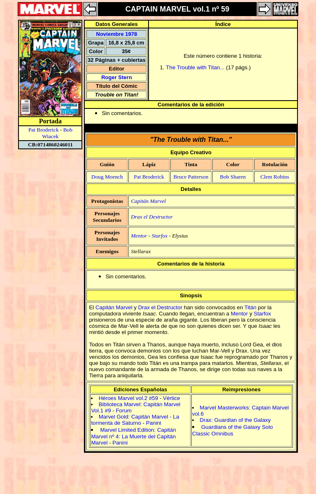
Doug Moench (107, 177)
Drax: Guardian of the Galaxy (235, 420)
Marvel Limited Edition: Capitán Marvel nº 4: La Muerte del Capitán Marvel (133, 436)
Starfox (160, 236)
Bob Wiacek (57, 133)
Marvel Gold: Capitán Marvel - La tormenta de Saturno (135, 420)
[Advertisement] (158, 480)
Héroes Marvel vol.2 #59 (128, 398)
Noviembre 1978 (116, 34)
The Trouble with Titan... (195, 67)
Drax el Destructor (151, 217)
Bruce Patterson (191, 177)
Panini (153, 423)
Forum (124, 410)
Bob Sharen (233, 177)
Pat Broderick (43, 130)
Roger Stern (116, 77)
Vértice (171, 398)
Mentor (139, 236)
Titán (250, 307)
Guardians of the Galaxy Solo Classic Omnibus (232, 430)
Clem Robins (274, 177)
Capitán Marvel (148, 201)
